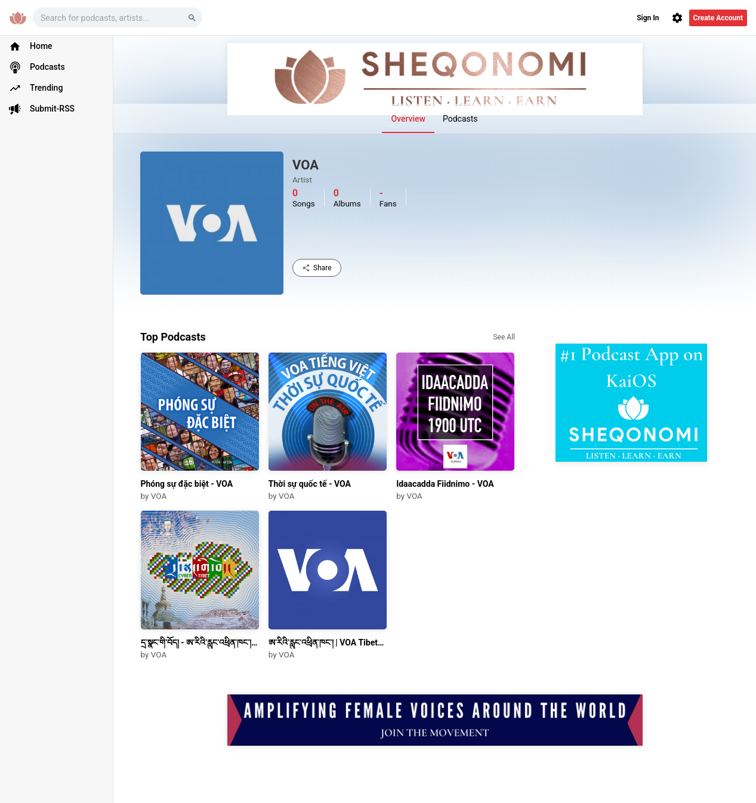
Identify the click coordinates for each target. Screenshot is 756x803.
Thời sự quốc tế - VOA (310, 484)
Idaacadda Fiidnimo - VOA (445, 484)
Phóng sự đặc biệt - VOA (187, 484)
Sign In (648, 18)
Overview (408, 118)
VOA (158, 496)
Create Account (718, 18)
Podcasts (460, 118)
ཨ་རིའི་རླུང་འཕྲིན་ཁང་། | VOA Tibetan (328, 642)
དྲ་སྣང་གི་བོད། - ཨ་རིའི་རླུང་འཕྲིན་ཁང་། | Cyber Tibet (200, 642)
